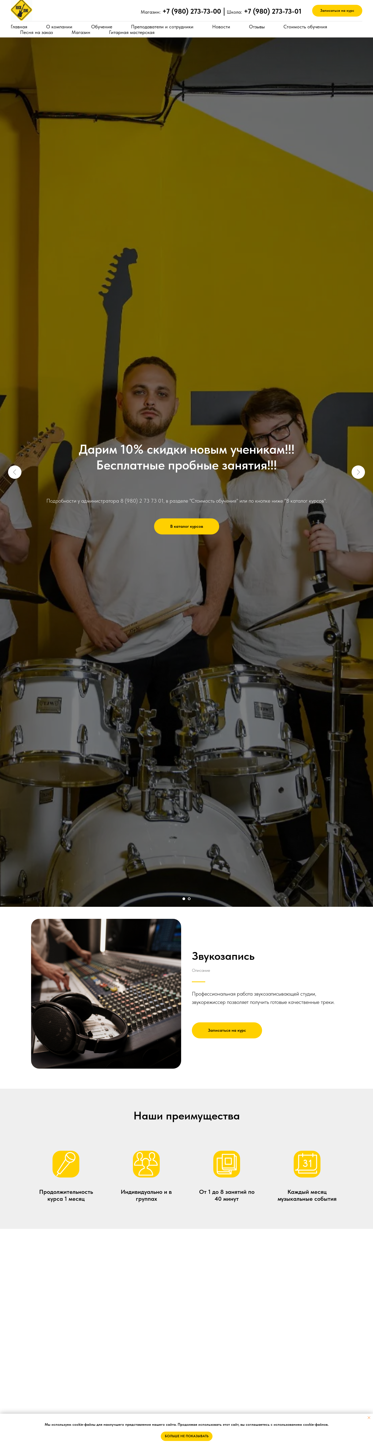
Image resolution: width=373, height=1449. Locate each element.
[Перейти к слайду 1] (183, 898)
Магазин (81, 32)
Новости (221, 26)
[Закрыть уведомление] (369, 1417)
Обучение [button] (101, 26)
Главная (19, 26)
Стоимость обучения (305, 26)
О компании (59, 26)
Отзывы (257, 26)
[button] (337, 11)
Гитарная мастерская (132, 32)
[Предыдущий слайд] (14, 472)
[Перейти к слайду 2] (189, 898)
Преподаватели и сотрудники (162, 26)
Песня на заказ (36, 32)
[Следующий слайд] (358, 472)
